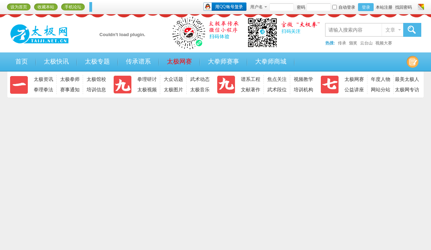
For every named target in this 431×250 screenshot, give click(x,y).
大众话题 (173, 79)
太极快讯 (56, 61)
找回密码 (403, 7)
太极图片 (173, 89)
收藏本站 (46, 7)
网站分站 (380, 89)
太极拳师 (70, 79)
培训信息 (96, 89)
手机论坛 (73, 7)
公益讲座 (354, 89)
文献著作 (250, 89)
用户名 (256, 7)
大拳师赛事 (223, 61)
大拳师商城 (270, 61)
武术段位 (277, 89)
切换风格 (420, 7)
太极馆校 (96, 79)
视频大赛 (383, 43)
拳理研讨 (147, 79)
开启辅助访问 (414, 7)
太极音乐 (200, 89)
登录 (366, 7)
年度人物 (380, 79)
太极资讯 (43, 79)
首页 (21, 61)
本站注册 (384, 7)
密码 (301, 7)
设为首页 (18, 7)
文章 (390, 30)
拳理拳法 (43, 89)
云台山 (366, 43)
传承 (342, 43)
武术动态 (200, 79)
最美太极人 (407, 79)
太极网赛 (179, 61)
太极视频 (147, 89)
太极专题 (97, 61)
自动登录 (343, 7)
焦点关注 (277, 79)
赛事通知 (70, 89)
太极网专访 (407, 89)
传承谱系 (138, 61)
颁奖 (353, 43)
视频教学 (303, 79)
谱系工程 (250, 79)
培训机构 (303, 89)
